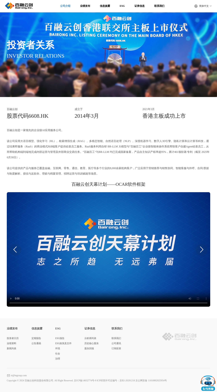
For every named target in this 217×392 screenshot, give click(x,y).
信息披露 (105, 6)
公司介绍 (65, 6)
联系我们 (159, 6)
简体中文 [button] (205, 6)
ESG (122, 6)
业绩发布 (85, 6)
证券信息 (139, 6)
